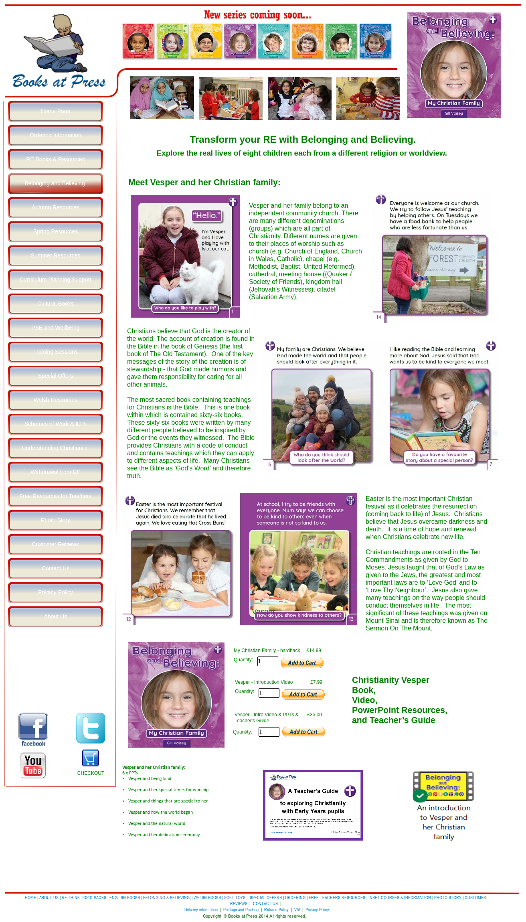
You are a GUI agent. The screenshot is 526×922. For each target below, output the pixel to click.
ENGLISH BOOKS (124, 897)
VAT (297, 909)
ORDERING (295, 897)
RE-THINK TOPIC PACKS (84, 897)
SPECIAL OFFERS (266, 897)
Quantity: (243, 660)
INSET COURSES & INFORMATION (399, 897)
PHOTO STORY (447, 897)
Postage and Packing (241, 909)
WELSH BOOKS (207, 897)
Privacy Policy (317, 909)
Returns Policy (276, 909)
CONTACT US (265, 903)
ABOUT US (49, 897)
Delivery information (201, 909)
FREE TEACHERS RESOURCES (337, 897)
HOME (30, 897)
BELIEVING (180, 897)
